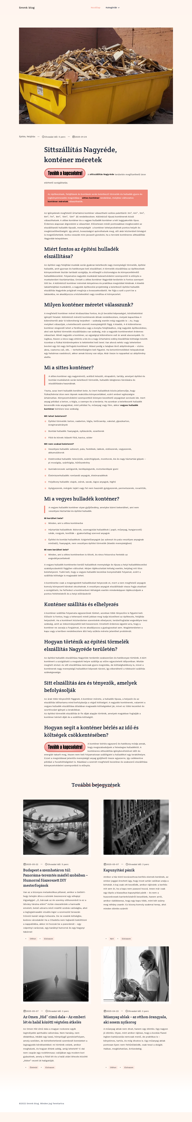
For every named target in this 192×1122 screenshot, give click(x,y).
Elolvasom (49, 941)
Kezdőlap (95, 10)
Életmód (34, 1077)
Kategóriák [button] (112, 10)
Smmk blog (27, 10)
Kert (112, 941)
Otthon (33, 941)
